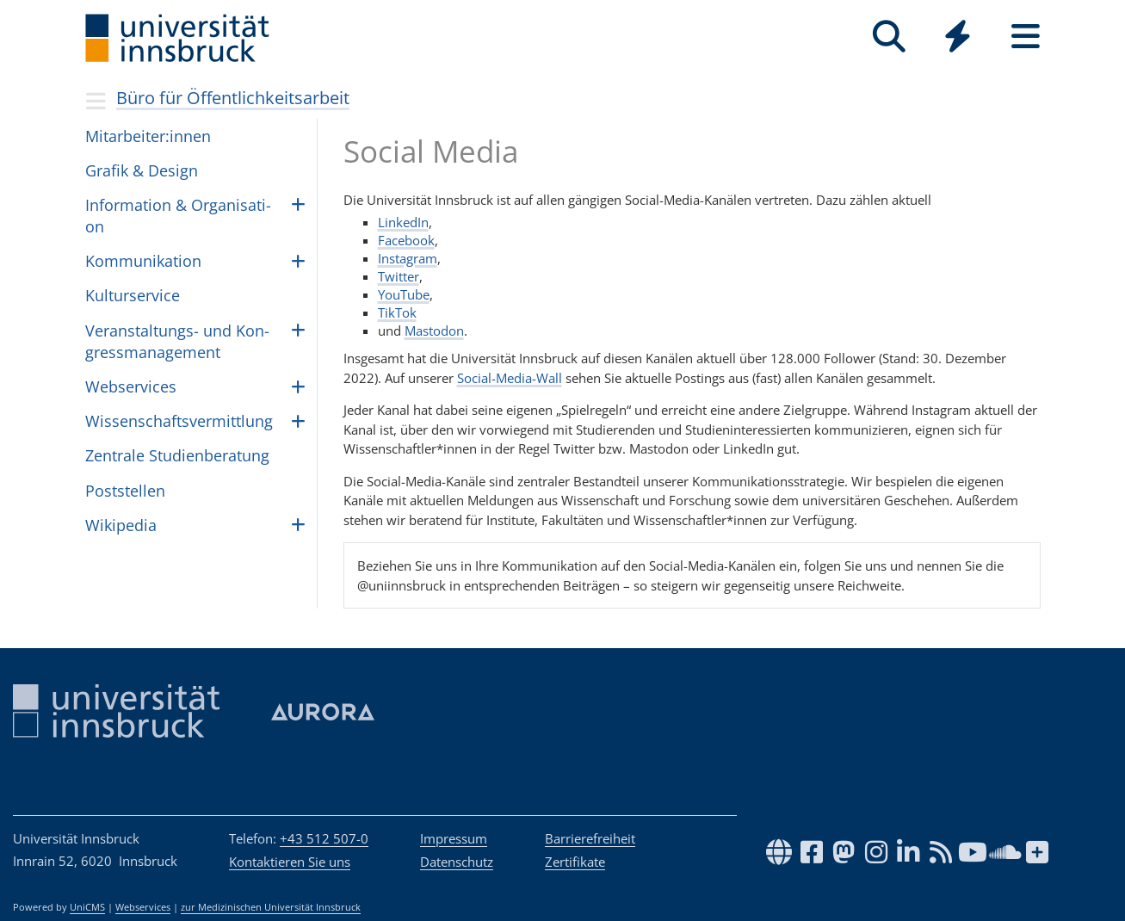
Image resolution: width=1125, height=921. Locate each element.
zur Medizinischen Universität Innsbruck (271, 907)
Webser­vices (130, 386)
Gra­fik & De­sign (141, 170)
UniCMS (87, 907)
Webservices (142, 907)
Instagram (407, 258)
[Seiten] (1026, 36)
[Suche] (890, 36)
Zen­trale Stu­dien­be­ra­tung (177, 455)
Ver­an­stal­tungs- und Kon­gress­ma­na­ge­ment (177, 341)
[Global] (958, 38)
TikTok (397, 312)
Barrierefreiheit (590, 838)
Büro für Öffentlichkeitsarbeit (232, 97)
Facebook (406, 240)
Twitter (398, 276)
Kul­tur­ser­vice (132, 295)
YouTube (404, 294)
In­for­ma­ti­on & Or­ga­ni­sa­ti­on (178, 216)
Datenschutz (456, 861)
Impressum (453, 838)
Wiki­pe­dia (121, 525)
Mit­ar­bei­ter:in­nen (148, 136)
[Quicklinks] (958, 36)
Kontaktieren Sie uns (289, 861)
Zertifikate (575, 861)
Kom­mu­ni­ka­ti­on (143, 260)
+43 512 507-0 (324, 838)
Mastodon (434, 330)
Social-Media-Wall (509, 377)
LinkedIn (403, 222)
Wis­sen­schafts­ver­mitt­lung (179, 421)
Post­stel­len (125, 490)
